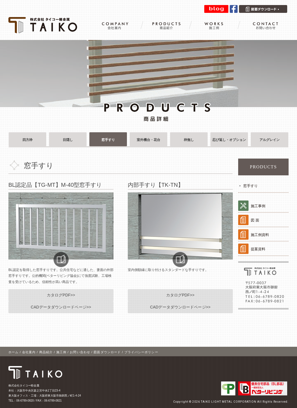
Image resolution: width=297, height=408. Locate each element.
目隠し (68, 140)
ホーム (13, 352)
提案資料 (258, 249)
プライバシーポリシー (141, 352)
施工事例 (258, 206)
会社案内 (29, 352)
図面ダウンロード (107, 352)
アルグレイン (269, 140)
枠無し (189, 140)
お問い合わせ (80, 352)
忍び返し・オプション (229, 140)
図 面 (255, 220)
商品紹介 (46, 352)
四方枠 (27, 140)
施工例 (61, 352)
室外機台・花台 (148, 140)
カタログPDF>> (61, 295)
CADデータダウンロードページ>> (61, 307)
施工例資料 (260, 235)
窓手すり (108, 140)
